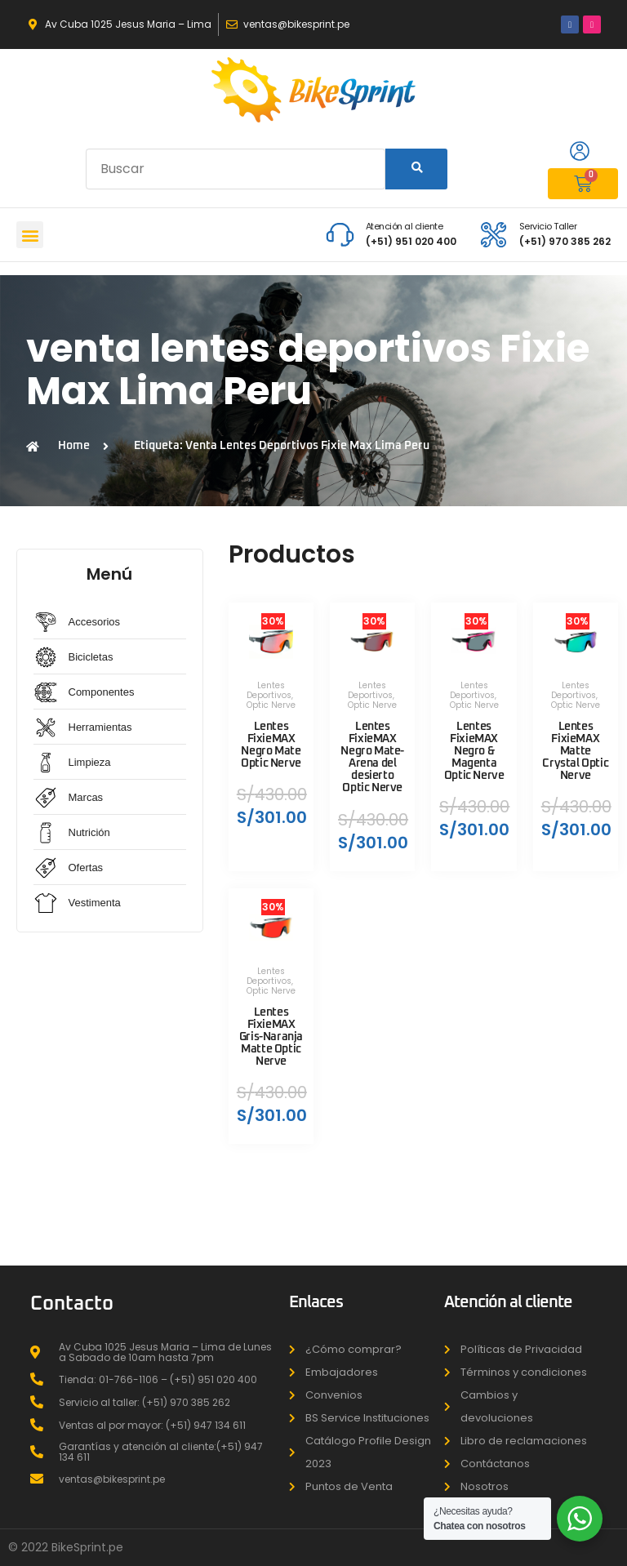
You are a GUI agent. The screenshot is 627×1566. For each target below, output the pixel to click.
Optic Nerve (271, 705)
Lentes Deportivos (269, 690)
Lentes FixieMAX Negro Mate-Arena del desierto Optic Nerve (372, 757)
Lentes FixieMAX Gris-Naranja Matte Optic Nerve (271, 1037)
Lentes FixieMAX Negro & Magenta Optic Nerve (474, 751)
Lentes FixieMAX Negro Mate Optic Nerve (271, 745)
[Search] (416, 169)
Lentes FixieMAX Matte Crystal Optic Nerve (575, 751)
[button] (29, 234)
